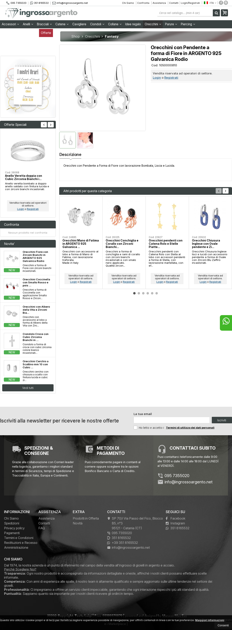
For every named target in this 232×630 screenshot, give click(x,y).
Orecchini (153, 24)
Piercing (188, 24)
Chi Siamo (128, 2)
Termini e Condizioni (18, 538)
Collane (115, 24)
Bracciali (44, 24)
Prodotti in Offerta (86, 518)
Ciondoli (97, 24)
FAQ (41, 528)
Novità (77, 523)
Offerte (46, 33)
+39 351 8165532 (122, 543)
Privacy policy (14, 528)
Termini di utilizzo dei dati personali (190, 427)
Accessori (10, 24)
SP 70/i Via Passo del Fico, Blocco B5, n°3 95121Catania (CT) (135, 523)
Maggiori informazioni (209, 620)
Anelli (28, 24)
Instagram (175, 523)
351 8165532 (39, 3)
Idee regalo (133, 24)
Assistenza (159, 2)
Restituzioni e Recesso (20, 543)
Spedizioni (11, 523)
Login (157, 77)
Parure (171, 24)
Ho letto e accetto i (149, 428)
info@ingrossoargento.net (70, 3)
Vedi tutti (28, 388)
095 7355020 (16, 3)
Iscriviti (221, 420)
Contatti (173, 2)
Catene (62, 24)
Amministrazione (16, 547)
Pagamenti (12, 533)
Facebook (175, 518)
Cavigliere (79, 24)
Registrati (171, 77)
